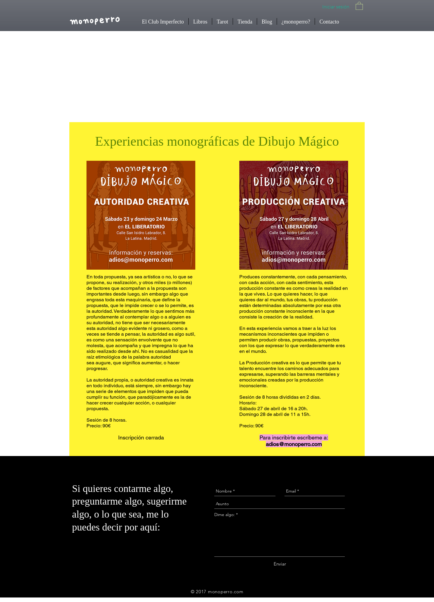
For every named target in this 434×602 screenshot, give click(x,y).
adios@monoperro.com (294, 444)
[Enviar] (279, 564)
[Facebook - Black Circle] (415, 527)
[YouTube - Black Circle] (415, 504)
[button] (359, 5)
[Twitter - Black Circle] (415, 550)
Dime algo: (224, 514)
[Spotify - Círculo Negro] (415, 573)
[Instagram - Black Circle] (415, 482)
